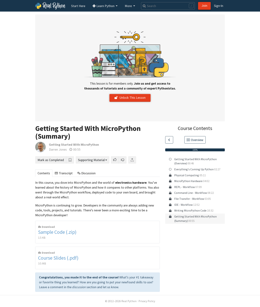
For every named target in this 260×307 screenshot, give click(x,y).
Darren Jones (58, 149)
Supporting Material (91, 160)
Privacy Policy (146, 301)
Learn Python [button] (103, 6)
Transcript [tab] (64, 173)
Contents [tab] (44, 173)
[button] (115, 160)
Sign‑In (218, 6)
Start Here (78, 6)
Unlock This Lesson (130, 97)
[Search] (168, 6)
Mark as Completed (51, 160)
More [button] (129, 6)
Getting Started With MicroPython (74, 144)
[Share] (132, 160)
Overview (195, 140)
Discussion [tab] (86, 173)
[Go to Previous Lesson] (169, 140)
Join (204, 5)
